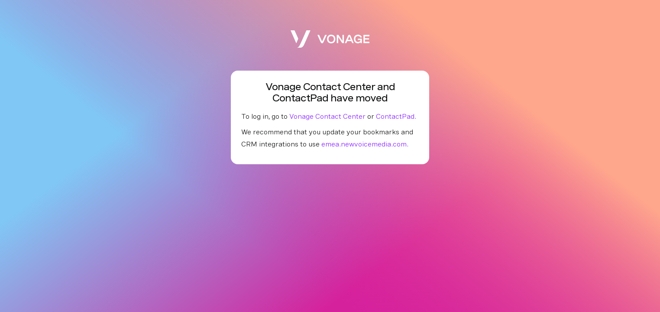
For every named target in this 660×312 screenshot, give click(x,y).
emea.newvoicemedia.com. (364, 144)
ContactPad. (396, 116)
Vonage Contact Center (327, 116)
